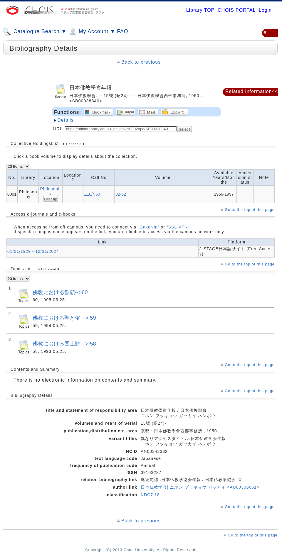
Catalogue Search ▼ (34, 31)
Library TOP (200, 10)
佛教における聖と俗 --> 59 (64, 318)
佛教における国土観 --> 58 (64, 344)
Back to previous (141, 62)
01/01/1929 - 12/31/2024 (33, 251)
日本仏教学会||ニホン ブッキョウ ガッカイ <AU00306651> (200, 487)
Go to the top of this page (250, 209)
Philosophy (50, 191)
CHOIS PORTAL (237, 10)
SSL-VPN (178, 227)
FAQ (122, 31)
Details (65, 120)
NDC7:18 (150, 494)
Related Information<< (251, 91)
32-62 (120, 194)
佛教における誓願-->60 (60, 292)
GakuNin (148, 227)
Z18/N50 (92, 194)
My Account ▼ (91, 31)
